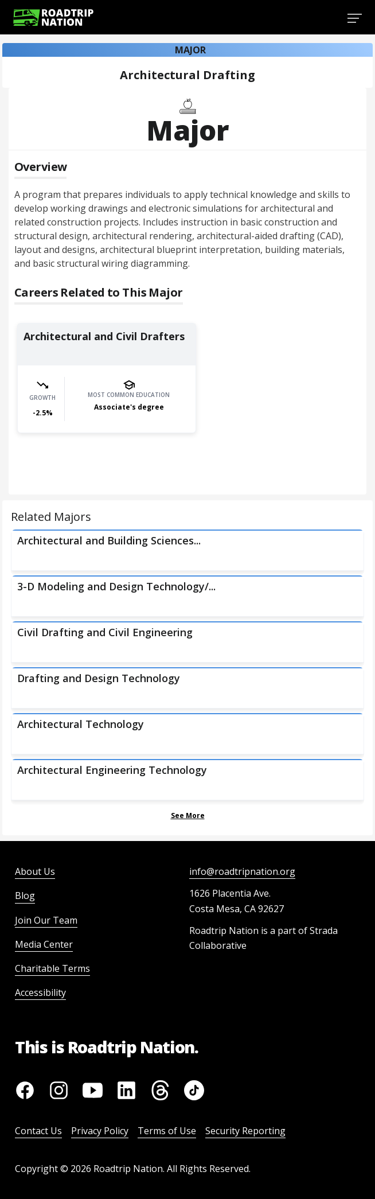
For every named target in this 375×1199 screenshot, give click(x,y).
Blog (25, 895)
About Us (35, 871)
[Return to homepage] (53, 17)
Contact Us (38, 1130)
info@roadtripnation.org (242, 871)
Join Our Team (46, 920)
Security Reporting (245, 1130)
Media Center (44, 944)
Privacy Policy (99, 1130)
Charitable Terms (52, 968)
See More (188, 815)
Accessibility (40, 992)
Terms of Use (167, 1130)
